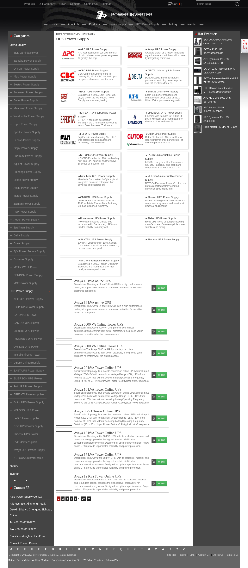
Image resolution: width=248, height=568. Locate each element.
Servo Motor (23, 560)
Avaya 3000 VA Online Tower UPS (98, 346)
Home (54, 24)
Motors (11, 560)
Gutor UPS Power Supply (161, 133)
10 (83, 498)
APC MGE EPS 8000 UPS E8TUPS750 (217, 100)
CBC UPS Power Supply (94, 70)
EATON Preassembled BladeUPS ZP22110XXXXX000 (220, 80)
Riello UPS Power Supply (161, 218)
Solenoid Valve (113, 560)
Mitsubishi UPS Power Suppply (97, 176)
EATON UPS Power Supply (162, 91)
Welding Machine (41, 560)
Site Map (171, 554)
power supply (118, 24)
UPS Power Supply (147, 24)
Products (29, 3)
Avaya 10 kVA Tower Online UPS (97, 389)
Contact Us (90, 3)
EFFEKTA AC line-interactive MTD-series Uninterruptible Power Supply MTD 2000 (218, 92)
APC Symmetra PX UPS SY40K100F (216, 119)
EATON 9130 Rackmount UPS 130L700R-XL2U (219, 70)
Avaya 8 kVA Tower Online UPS (97, 411)
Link (192, 554)
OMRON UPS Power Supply (96, 197)
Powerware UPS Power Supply (97, 218)
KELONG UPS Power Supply (96, 154)
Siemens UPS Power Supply (163, 239)
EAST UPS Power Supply (94, 91)
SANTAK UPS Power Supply (96, 239)
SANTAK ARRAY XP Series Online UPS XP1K (217, 41)
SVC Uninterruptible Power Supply (99, 260)
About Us (73, 24)
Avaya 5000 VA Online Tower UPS (98, 324)
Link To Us (232, 554)
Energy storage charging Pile (66, 560)
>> (89, 498)
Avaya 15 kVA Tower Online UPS (97, 455)
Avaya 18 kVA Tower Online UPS (97, 433)
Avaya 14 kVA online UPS (92, 303)
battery (173, 24)
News (62, 3)
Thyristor (99, 560)
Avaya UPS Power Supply (162, 49)
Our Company (47, 3)
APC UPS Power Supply (94, 49)
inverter (192, 24)
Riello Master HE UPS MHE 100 (220, 127)
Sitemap (106, 3)
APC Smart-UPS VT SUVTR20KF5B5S (213, 109)
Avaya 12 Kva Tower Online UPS (97, 476)
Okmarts (75, 3)
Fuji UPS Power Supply (93, 133)
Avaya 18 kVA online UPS (92, 281)
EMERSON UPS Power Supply (164, 112)
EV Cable (87, 560)
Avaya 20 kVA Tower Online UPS (97, 368)
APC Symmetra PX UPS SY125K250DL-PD (216, 61)
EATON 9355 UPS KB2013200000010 (213, 51)
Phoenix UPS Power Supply (163, 197)
